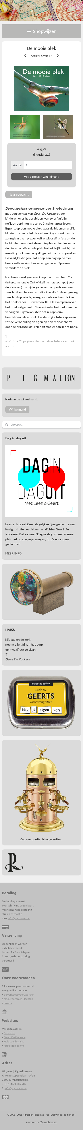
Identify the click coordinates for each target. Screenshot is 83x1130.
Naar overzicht (19, 195)
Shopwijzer (41, 31)
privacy (8, 1003)
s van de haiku (16, 1041)
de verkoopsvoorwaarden (19, 994)
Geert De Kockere (14, 1037)
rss (47, 1114)
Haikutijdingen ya (14, 1045)
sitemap (39, 1114)
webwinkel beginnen (63, 1114)
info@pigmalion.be (19, 918)
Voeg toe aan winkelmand (41, 177)
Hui (6, 1041)
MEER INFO (13, 553)
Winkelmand (17, 409)
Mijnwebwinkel (48, 1121)
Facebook (9, 1033)
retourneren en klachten (18, 998)
